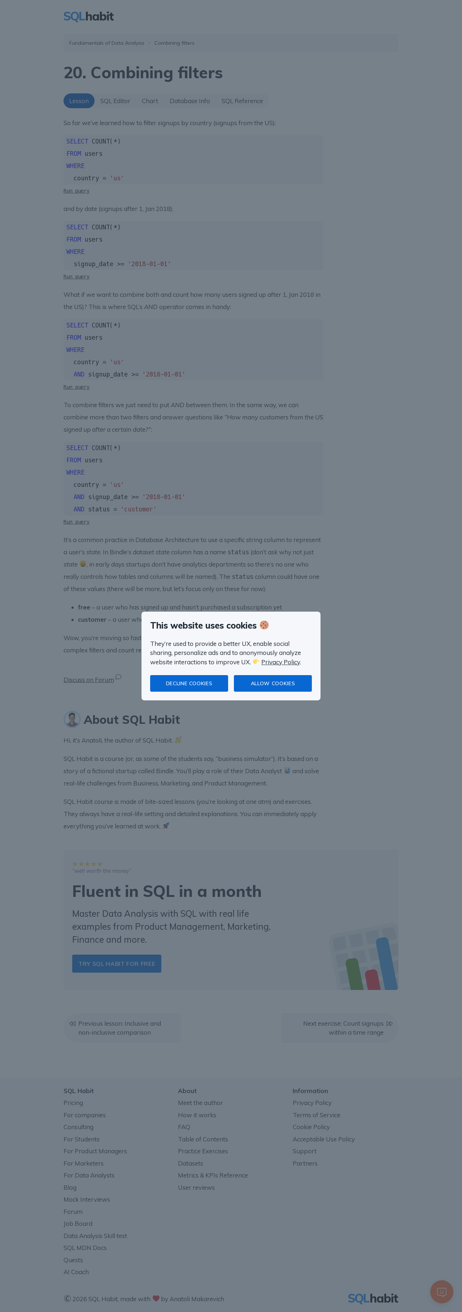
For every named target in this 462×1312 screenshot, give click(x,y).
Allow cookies (273, 683)
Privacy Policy (280, 662)
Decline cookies (189, 683)
